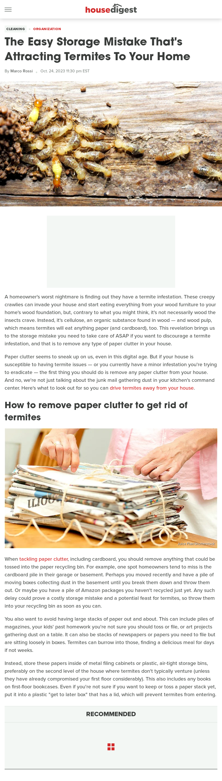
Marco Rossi (21, 71)
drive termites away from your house (152, 388)
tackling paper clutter (43, 559)
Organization (47, 29)
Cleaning (15, 29)
